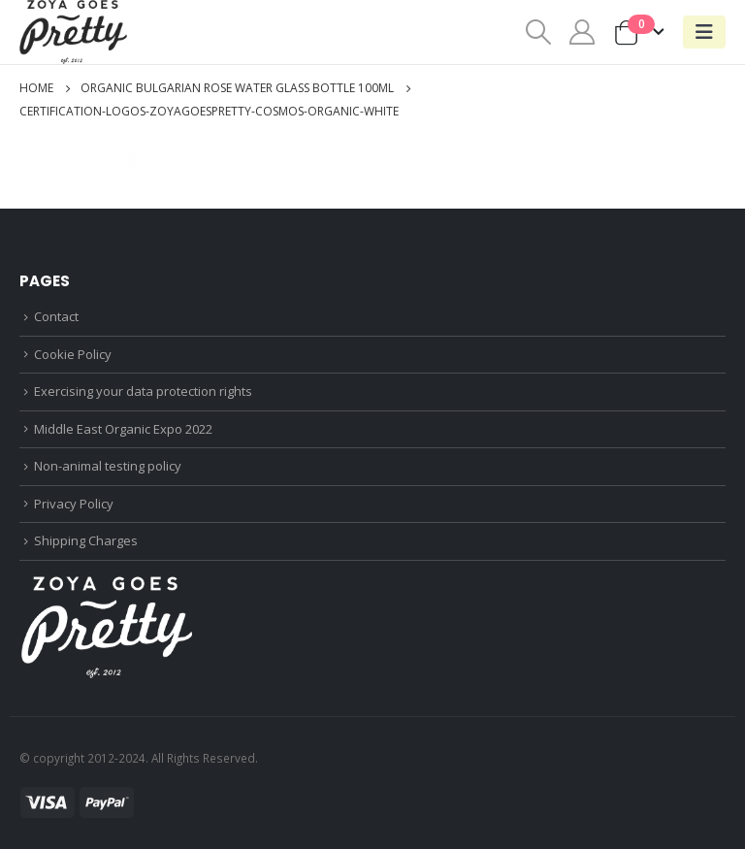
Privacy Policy (73, 503)
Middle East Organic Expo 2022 (123, 429)
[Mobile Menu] (704, 32)
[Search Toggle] (538, 32)
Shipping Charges (86, 540)
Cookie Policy (73, 354)
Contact (56, 316)
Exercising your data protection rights (143, 391)
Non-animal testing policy (107, 465)
